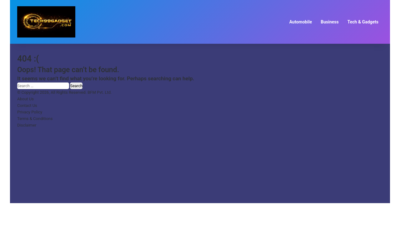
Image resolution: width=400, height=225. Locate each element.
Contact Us (27, 105)
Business (329, 21)
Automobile (300, 21)
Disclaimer (26, 125)
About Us (25, 99)
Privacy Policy (29, 112)
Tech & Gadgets (363, 21)
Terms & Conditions (34, 118)
